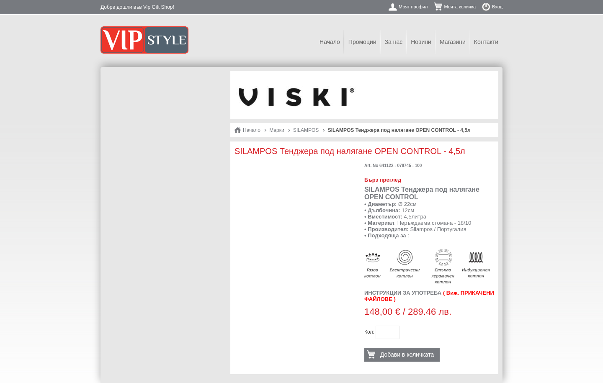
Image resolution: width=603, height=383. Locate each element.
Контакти (486, 42)
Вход (497, 6)
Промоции (362, 42)
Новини (421, 42)
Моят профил (413, 6)
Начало (330, 42)
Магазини (453, 42)
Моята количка (460, 6)
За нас (394, 42)
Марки (276, 130)
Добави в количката (407, 354)
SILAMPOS (306, 130)
